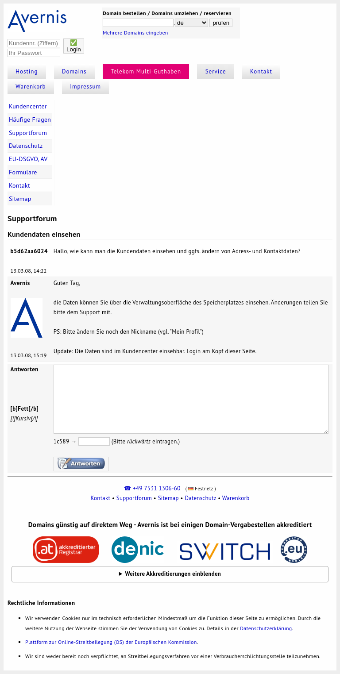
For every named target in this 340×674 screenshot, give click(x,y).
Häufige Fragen (30, 119)
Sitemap (20, 199)
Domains (74, 71)
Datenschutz (26, 146)
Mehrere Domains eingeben (135, 32)
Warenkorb (30, 86)
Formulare (23, 172)
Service (215, 71)
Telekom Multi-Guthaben (146, 71)
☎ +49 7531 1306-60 (152, 488)
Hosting (26, 71)
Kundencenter (28, 106)
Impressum (85, 86)
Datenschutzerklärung (266, 628)
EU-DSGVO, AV (28, 159)
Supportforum (28, 133)
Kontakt (261, 71)
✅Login (73, 46)
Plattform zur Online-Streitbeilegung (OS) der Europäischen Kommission (111, 642)
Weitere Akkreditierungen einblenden (173, 574)
